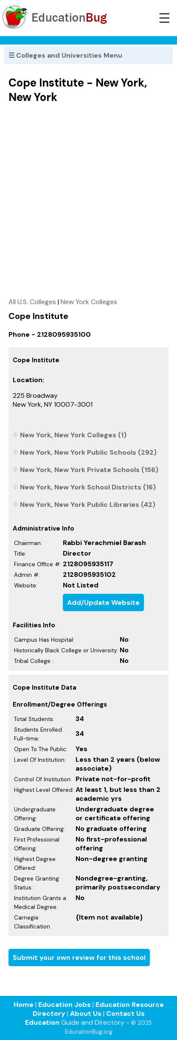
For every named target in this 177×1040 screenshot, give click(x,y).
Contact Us (125, 1013)
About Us (85, 1013)
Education (42, 1022)
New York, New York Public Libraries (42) (87, 504)
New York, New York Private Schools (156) (89, 469)
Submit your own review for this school (79, 957)
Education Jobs (64, 1004)
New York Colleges (89, 301)
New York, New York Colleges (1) (73, 435)
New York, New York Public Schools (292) (88, 452)
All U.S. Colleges (32, 301)
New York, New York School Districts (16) (88, 487)
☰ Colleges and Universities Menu (65, 55)
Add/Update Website (103, 602)
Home (24, 1004)
